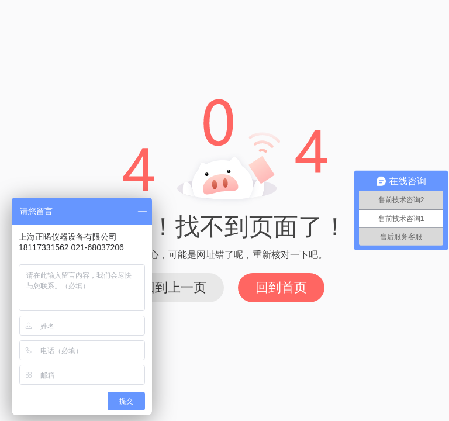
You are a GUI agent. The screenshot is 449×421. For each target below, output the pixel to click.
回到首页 (281, 287)
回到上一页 (174, 287)
